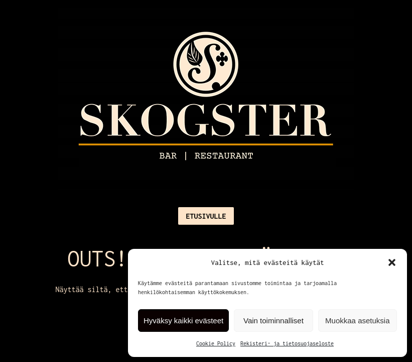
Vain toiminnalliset (273, 320)
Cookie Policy (215, 343)
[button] (392, 262)
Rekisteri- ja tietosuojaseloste (287, 343)
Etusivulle (206, 216)
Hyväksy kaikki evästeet (183, 320)
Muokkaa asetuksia (357, 320)
